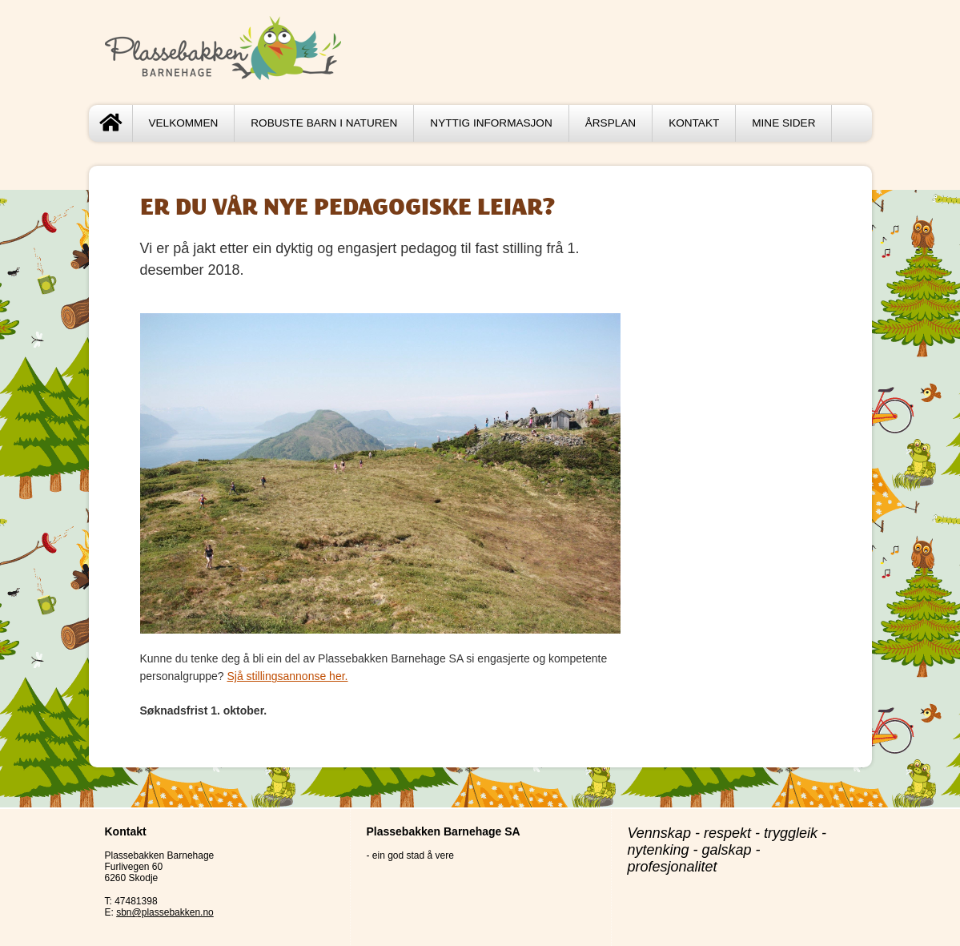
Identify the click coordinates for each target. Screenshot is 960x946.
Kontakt (694, 123)
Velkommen (184, 123)
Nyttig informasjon (491, 123)
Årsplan (610, 123)
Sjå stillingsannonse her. (287, 676)
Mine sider (783, 123)
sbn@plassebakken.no (165, 912)
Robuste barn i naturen (324, 123)
